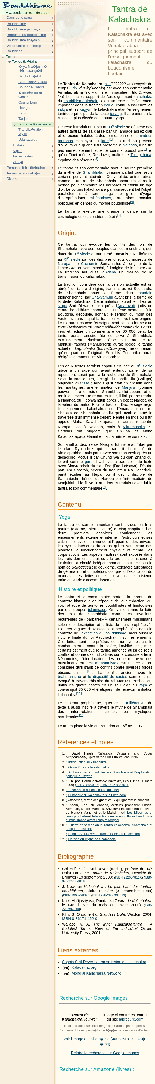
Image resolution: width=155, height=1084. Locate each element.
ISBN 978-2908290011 (115, 785)
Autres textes (23, 156)
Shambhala (92, 172)
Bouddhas (14, 51)
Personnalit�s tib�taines (26, 168)
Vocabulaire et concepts (25, 46)
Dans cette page (19, 17)
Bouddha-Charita (31, 87)
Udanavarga (27, 139)
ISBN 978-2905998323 (108, 895)
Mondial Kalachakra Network (96, 973)
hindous (145, 135)
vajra (143, 685)
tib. (76, 88)
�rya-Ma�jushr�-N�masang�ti (33, 69)
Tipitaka (19, 145)
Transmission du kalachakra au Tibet (92, 790)
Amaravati (126, 306)
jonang (116, 114)
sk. (108, 84)
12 (81, 715)
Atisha (110, 272)
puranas (66, 141)
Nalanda (130, 145)
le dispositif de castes (107, 676)
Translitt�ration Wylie (30, 132)
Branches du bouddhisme (26, 35)
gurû (88, 461)
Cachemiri (89, 263)
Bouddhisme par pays (23, 29)
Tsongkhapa (140, 155)
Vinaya (18, 162)
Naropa (64, 263)
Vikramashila (134, 427)
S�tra (17, 151)
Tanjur (23, 119)
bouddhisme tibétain (80, 101)
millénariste (136, 703)
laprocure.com (131, 1019)
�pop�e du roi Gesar (30, 95)
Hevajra (24, 108)
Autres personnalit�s (23, 173)
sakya (63, 109)
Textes (11, 57)
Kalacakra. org (84, 967)
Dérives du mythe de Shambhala (92, 839)
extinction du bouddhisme (104, 633)
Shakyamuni (102, 297)
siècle (116, 127)
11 (79, 693)
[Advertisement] (82, 17)
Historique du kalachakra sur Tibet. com (97, 795)
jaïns (105, 141)
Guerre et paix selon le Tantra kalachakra (99, 825)
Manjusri (129, 387)
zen (119, 318)
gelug (108, 105)
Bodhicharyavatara (32, 82)
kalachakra (143, 96)
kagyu (85, 109)
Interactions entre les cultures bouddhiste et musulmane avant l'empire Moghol (109, 818)
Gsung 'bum (27, 102)
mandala (145, 293)
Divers (12, 179)
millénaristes (100, 198)
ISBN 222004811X (128, 877)
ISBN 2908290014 (87, 785)
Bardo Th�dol (29, 76)
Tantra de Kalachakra (34, 124)
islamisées (97, 609)
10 (89, 671)
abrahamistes (106, 663)
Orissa (84, 383)
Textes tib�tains (24, 61)
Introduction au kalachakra (87, 762)
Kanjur (23, 113)
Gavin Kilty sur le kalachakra (89, 767)
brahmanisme (69, 676)
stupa (62, 306)
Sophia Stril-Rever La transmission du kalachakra (104, 834)
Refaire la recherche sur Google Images (105, 1053)
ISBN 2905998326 (76, 895)
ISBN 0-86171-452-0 (79, 918)
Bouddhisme (16, 24)
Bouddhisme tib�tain (23, 40)
